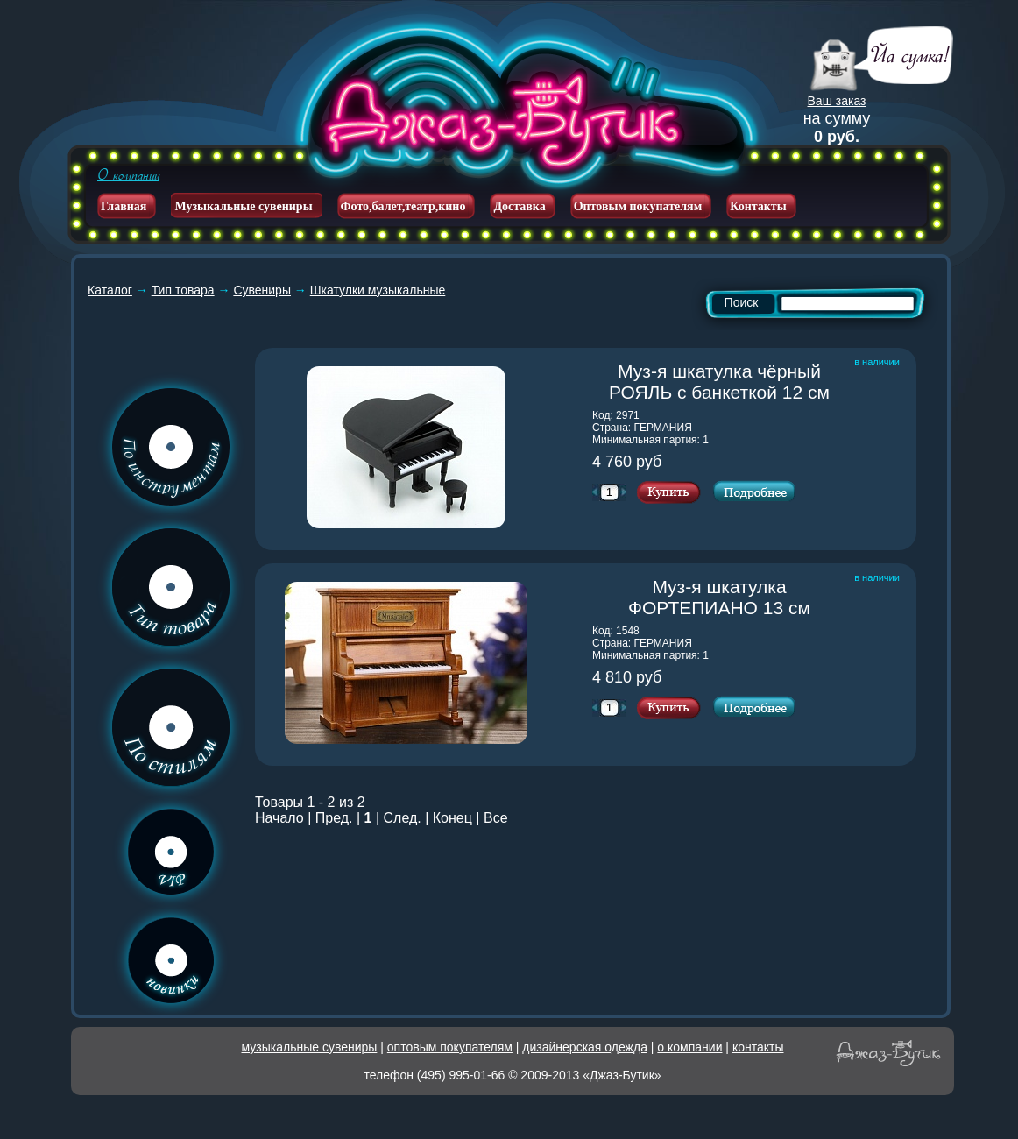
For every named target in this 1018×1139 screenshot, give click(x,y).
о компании (689, 1047)
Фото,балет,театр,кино (403, 206)
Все (496, 817)
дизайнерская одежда (584, 1047)
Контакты (758, 206)
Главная (123, 206)
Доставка (519, 206)
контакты (758, 1047)
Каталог (110, 290)
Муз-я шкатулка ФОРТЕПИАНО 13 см (737, 597)
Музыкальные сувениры (243, 206)
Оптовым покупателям (638, 206)
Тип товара (183, 290)
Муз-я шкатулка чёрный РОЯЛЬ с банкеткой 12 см (727, 381)
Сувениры (262, 290)
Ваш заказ (837, 101)
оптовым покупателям (450, 1047)
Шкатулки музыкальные (378, 290)
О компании (128, 175)
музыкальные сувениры (310, 1047)
